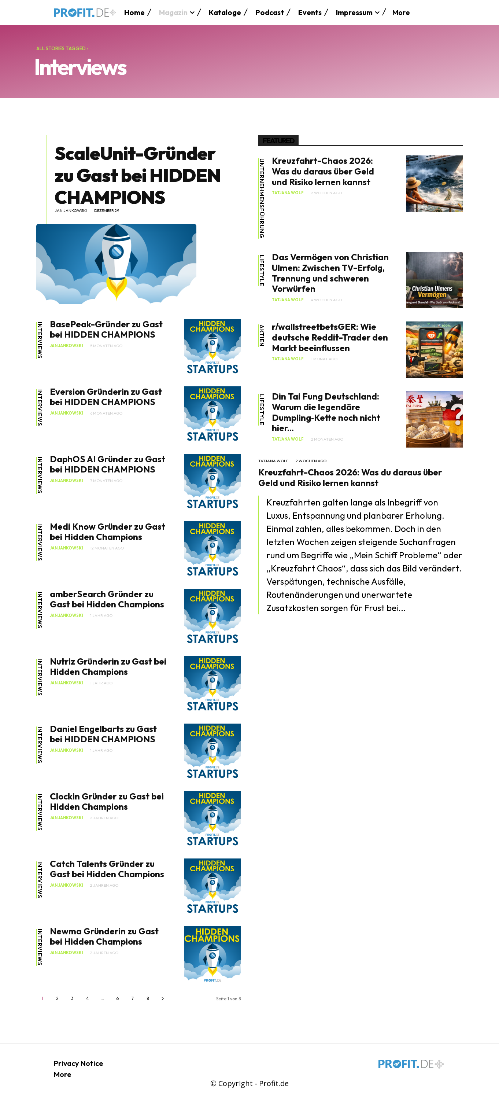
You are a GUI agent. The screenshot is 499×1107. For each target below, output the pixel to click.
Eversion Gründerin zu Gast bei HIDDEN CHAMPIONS (106, 397)
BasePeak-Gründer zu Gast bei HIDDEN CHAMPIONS (106, 329)
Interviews (39, 340)
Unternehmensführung (262, 198)
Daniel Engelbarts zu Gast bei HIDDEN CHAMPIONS (103, 734)
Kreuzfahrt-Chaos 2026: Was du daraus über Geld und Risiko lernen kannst (323, 171)
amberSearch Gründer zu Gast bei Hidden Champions (107, 599)
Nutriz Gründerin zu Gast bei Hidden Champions (108, 666)
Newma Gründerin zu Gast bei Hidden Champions (104, 936)
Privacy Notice (78, 1063)
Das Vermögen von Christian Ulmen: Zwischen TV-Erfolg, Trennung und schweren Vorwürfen (330, 272)
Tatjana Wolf (288, 193)
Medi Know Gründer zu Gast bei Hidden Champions (107, 532)
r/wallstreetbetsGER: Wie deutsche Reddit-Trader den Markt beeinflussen (330, 337)
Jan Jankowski (71, 210)
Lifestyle (262, 270)
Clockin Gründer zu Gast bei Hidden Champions (107, 801)
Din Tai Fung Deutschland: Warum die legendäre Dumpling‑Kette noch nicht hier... (326, 412)
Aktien (262, 335)
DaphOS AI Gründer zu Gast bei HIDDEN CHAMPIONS (107, 464)
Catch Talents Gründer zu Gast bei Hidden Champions (107, 869)
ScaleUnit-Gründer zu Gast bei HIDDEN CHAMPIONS (138, 175)
